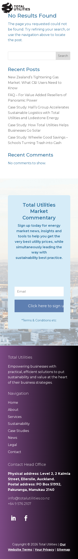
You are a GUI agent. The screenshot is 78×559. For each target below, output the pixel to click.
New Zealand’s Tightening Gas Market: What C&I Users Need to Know (35, 82)
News (12, 438)
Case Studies (18, 431)
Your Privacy (44, 549)
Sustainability (19, 424)
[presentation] (46, 275)
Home (13, 403)
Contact (14, 452)
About (13, 410)
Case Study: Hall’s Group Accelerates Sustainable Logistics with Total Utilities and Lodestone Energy (38, 112)
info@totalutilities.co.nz (29, 498)
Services (14, 417)
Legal (12, 445)
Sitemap (63, 549)
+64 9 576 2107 (19, 504)
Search (63, 56)
